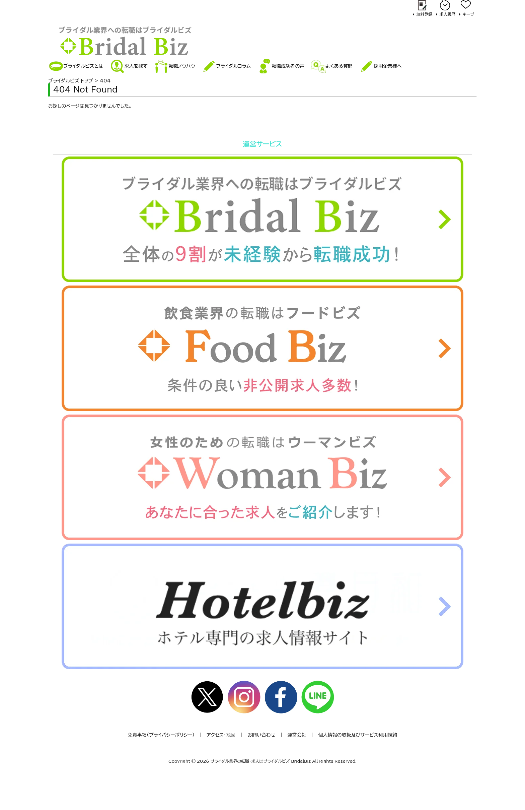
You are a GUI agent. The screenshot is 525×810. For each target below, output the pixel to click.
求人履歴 (447, 14)
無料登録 (424, 14)
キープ (468, 14)
